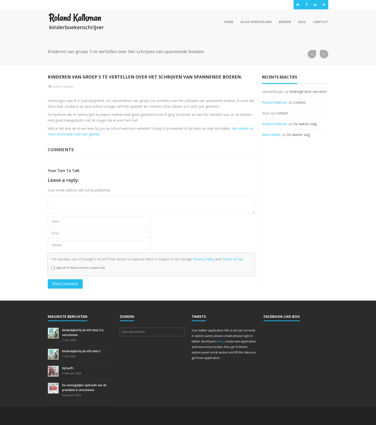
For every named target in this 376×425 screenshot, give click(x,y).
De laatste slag (305, 124)
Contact (320, 22)
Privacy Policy (203, 259)
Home (228, 22)
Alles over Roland (256, 22)
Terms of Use (232, 259)
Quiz (302, 22)
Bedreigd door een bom (308, 91)
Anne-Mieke (271, 134)
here (220, 341)
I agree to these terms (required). (78, 267)
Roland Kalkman (274, 102)
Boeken (285, 22)
